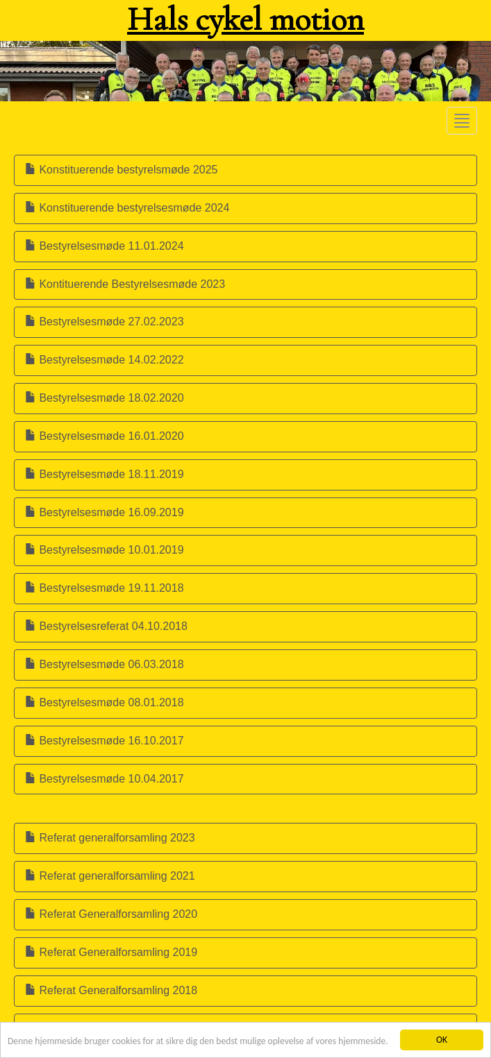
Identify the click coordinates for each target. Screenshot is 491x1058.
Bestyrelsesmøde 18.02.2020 (104, 398)
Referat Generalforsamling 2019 (111, 952)
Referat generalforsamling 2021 (110, 876)
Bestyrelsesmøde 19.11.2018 (104, 588)
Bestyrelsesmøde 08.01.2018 (104, 702)
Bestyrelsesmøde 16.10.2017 (104, 740)
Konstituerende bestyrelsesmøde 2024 (127, 208)
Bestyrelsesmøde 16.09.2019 (104, 512)
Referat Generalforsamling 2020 (111, 914)
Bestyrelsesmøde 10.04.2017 (104, 779)
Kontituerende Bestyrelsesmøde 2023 (125, 284)
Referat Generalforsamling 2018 (111, 990)
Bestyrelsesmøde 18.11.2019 (104, 474)
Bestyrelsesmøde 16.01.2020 (104, 436)
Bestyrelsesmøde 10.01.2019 (104, 550)
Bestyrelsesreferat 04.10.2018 (106, 626)
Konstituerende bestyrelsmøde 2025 (121, 170)
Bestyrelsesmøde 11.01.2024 (104, 246)
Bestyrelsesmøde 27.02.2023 (104, 321)
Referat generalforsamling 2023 (110, 838)
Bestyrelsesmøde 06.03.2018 (104, 664)
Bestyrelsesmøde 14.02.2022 (104, 360)
